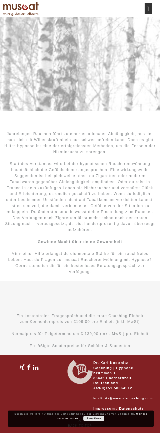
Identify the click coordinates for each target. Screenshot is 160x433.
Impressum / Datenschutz (118, 408)
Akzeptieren (94, 418)
